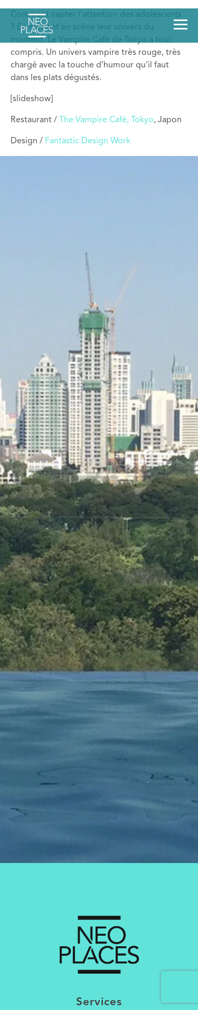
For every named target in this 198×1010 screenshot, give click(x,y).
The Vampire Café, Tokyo (106, 120)
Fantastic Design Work (87, 141)
